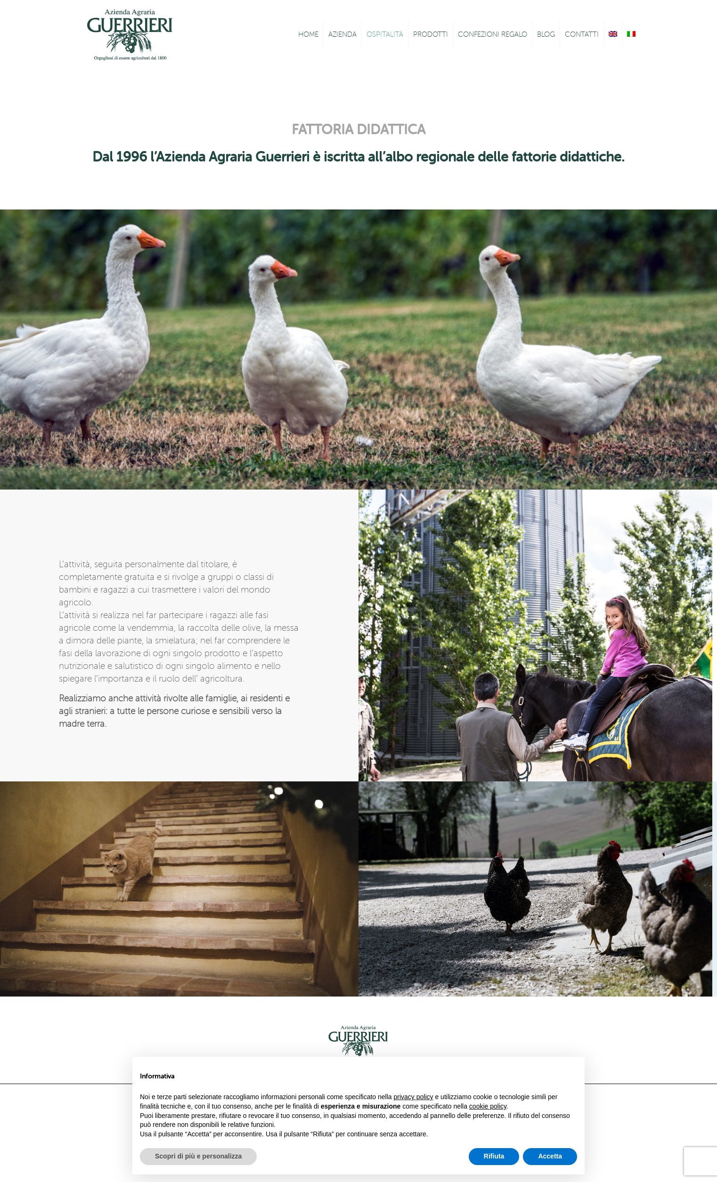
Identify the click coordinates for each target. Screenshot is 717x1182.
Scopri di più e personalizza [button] (198, 1156)
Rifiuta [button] (494, 1156)
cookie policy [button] (487, 1106)
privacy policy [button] (413, 1097)
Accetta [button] (550, 1156)
